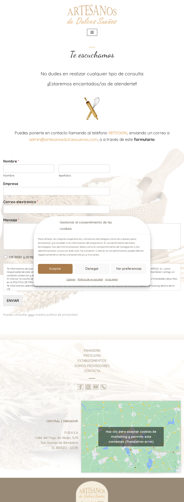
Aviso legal (111, 279)
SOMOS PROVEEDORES (92, 366)
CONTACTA (92, 371)
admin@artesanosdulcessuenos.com (63, 139)
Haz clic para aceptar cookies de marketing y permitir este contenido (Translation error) (131, 437)
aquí (31, 315)
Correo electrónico (20, 202)
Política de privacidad (90, 279)
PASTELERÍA (92, 356)
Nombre (11, 161)
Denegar (92, 269)
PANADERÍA (92, 351)
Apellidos (65, 175)
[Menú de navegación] (92, 32)
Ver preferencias (128, 269)
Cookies (70, 279)
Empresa (10, 184)
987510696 (117, 132)
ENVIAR (13, 300)
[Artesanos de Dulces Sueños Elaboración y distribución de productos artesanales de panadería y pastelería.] (92, 14)
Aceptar (55, 269)
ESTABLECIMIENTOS (92, 361)
